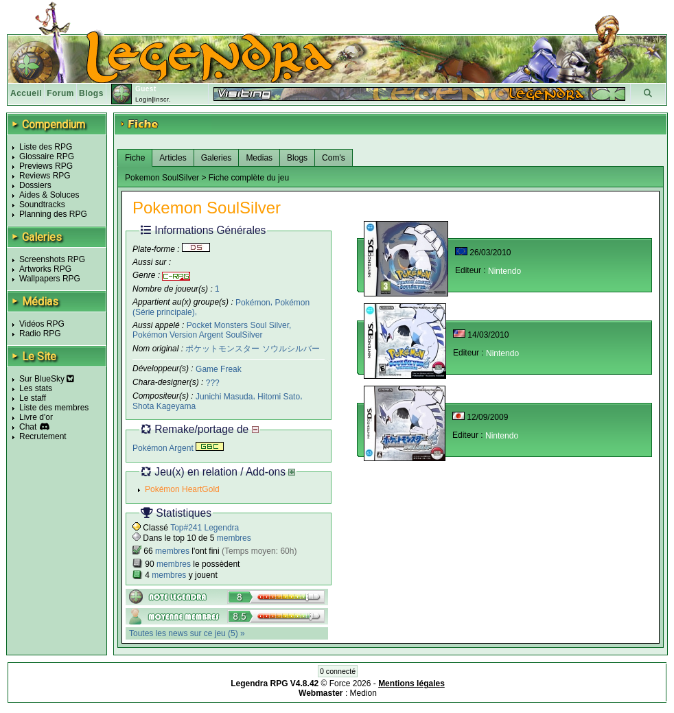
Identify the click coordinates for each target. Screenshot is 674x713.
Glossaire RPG (46, 156)
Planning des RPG (53, 214)
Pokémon (252, 302)
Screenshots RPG (52, 259)
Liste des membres (54, 407)
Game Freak (219, 369)
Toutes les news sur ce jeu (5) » (187, 633)
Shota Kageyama (164, 406)
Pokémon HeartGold (182, 489)
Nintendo (504, 271)
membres (234, 538)
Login (143, 99)
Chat (27, 427)
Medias (259, 158)
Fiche (135, 158)
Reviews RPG (45, 175)
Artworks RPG (45, 269)
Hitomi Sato (278, 396)
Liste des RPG (45, 147)
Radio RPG (40, 333)
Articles (172, 158)
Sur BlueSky (46, 379)
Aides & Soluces (49, 195)
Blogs (91, 93)
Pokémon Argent (178, 448)
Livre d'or (36, 417)
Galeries (216, 158)
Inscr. (162, 99)
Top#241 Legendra (204, 528)
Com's (333, 158)
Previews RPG (46, 166)
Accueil (26, 93)
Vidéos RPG (42, 324)
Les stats (35, 388)
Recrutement (43, 436)
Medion (363, 693)
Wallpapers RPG (49, 278)
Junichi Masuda (224, 396)
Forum (60, 93)
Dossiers (35, 185)
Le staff (32, 398)
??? (213, 383)
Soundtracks (42, 204)
